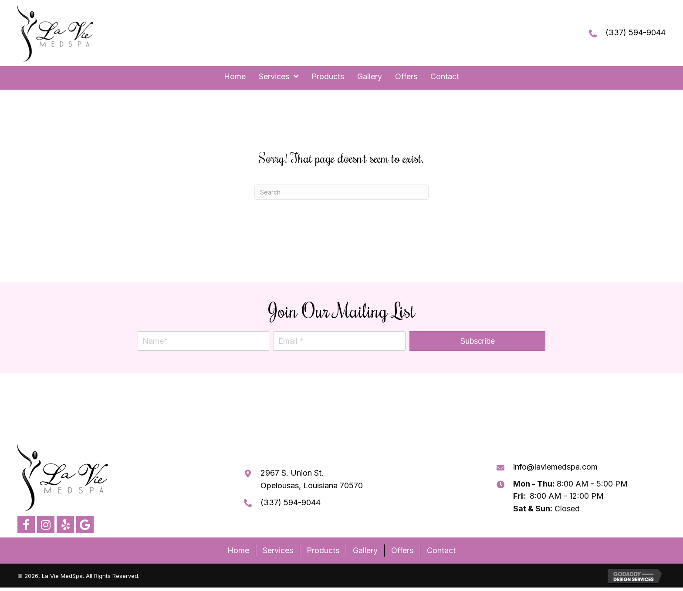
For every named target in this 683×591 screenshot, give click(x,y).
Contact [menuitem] (441, 550)
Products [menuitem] (323, 550)
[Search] (341, 192)
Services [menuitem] (278, 550)
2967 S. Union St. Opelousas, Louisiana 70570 (311, 479)
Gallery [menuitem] (365, 550)
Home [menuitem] (238, 550)
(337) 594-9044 (635, 32)
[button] (477, 341)
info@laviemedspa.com (555, 466)
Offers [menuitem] (402, 550)
